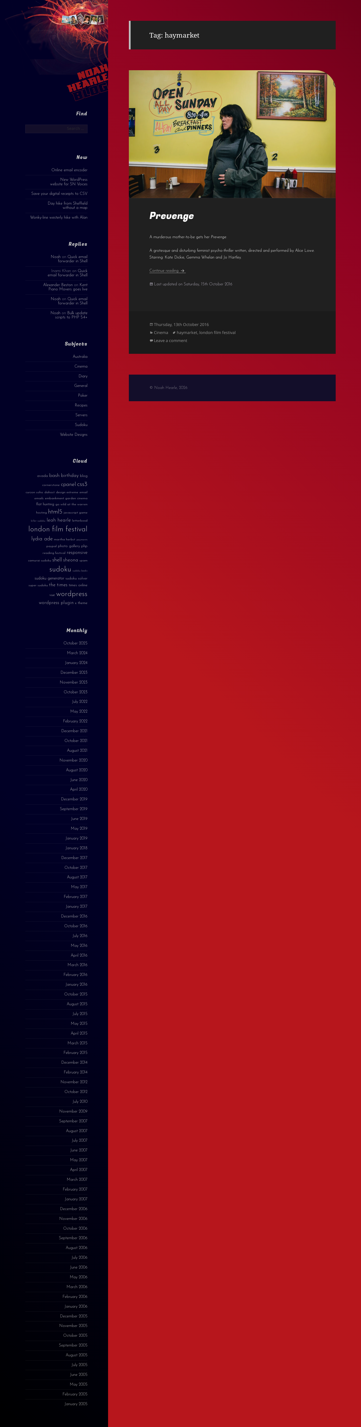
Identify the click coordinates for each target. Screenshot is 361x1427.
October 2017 (75, 868)
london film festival (217, 332)
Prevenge (171, 216)
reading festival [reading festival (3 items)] (54, 553)
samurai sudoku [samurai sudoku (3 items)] (39, 560)
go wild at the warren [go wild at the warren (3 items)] (71, 504)
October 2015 (75, 994)
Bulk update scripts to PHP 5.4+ (71, 315)
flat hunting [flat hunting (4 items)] (45, 504)
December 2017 (74, 858)
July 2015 (79, 1014)
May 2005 (78, 1385)
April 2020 (78, 790)
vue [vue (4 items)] (52, 595)
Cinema (80, 367)
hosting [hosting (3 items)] (41, 512)
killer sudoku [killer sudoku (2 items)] (38, 521)
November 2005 (73, 1326)
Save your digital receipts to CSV (59, 194)
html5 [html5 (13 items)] (55, 512)
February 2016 (75, 975)
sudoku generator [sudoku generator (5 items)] (49, 578)
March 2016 (77, 965)
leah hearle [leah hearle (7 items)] (59, 520)
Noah (56, 257)
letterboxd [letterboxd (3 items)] (79, 520)
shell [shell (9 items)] (57, 560)
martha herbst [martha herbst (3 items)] (64, 539)
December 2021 (74, 731)
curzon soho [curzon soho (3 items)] (34, 492)
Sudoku (81, 425)
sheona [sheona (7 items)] (70, 560)
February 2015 (75, 1053)
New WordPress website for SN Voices (68, 182)
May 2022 (78, 712)
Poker (82, 396)
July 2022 (79, 702)
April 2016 (79, 956)
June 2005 (78, 1375)
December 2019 (74, 799)
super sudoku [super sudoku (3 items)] (38, 585)
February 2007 (75, 1190)
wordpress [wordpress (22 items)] (71, 594)
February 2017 (75, 897)
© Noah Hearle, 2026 (168, 388)
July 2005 (79, 1365)
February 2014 (75, 1072)
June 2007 (78, 1150)
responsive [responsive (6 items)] (77, 552)
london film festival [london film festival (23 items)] (57, 529)
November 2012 (73, 1082)
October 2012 (75, 1092)
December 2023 (73, 673)
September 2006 (73, 1238)
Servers (81, 415)
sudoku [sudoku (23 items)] (60, 569)
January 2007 (76, 1199)
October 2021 (75, 741)
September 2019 (73, 809)
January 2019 (76, 838)
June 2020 (78, 780)
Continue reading (167, 271)
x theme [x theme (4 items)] (81, 603)
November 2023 (73, 683)
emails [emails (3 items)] (39, 498)
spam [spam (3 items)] (83, 560)
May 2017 (79, 887)
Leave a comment (170, 340)
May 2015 (79, 1024)
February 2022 (75, 721)
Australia (80, 357)
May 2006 (78, 1277)
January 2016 (76, 985)
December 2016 (74, 916)
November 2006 (73, 1219)
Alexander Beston (58, 285)
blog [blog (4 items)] (83, 476)
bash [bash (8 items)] (54, 475)
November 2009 (73, 1112)
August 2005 (76, 1355)
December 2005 (73, 1316)
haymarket (187, 332)
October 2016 (75, 926)
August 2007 (76, 1131)
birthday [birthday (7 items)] (70, 475)
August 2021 (77, 751)
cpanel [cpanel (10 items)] (68, 484)
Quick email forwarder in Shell (72, 259)
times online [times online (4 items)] (78, 585)
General (80, 386)
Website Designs (73, 435)
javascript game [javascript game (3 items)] (75, 512)
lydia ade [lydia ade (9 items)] (42, 539)
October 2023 (75, 692)
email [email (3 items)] (83, 492)
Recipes (81, 405)
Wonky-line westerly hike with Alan (58, 218)
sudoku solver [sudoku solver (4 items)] (76, 578)
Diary (82, 376)
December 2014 (74, 1063)
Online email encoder (69, 170)
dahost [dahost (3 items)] (49, 492)
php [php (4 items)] (84, 546)
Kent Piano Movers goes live (67, 287)
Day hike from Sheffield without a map (67, 206)
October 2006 (75, 1229)
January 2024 (76, 663)
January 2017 (76, 907)
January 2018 (76, 848)
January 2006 (75, 1307)
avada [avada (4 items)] (42, 476)
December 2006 (73, 1209)
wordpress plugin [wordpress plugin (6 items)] (56, 603)
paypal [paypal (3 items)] (51, 546)
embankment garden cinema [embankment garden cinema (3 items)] (66, 498)
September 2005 (73, 1346)
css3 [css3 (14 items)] (82, 484)
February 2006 (74, 1297)
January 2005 (75, 1404)
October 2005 (75, 1336)
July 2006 (79, 1258)
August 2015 (77, 1004)
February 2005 (74, 1394)
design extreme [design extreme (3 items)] (67, 492)
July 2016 (79, 936)
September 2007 (73, 1121)
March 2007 (77, 1180)
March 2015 (77, 1043)
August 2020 (76, 770)
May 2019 (79, 829)
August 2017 (77, 877)
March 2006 (76, 1287)
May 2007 (78, 1160)
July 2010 (79, 1102)
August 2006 (76, 1248)
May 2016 (79, 946)
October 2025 (75, 643)
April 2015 (79, 1034)
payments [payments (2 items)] (81, 539)
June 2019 (79, 819)
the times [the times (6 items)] (58, 585)
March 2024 (77, 653)
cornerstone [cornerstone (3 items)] (51, 485)
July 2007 (79, 1141)
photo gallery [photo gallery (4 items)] (69, 546)
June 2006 (78, 1268)
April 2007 (78, 1170)
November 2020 (73, 761)
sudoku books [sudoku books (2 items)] (79, 570)
